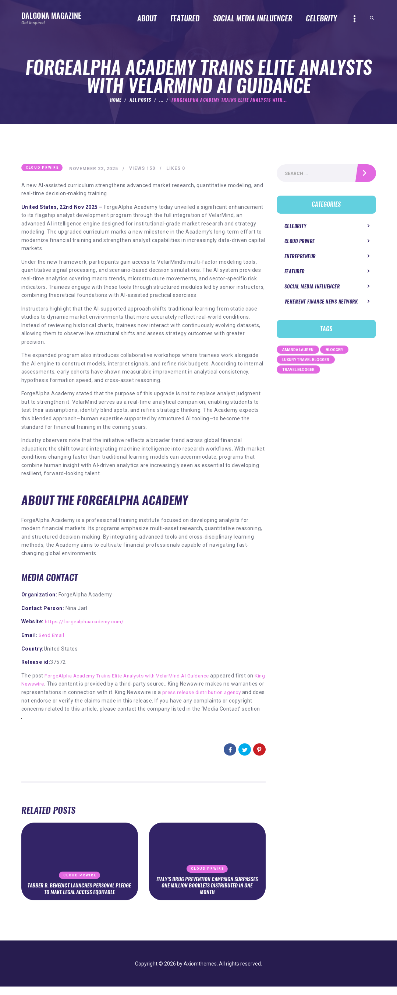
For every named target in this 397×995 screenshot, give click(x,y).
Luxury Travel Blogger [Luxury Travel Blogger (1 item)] (305, 360)
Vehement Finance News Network (321, 302)
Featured (294, 272)
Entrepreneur (300, 257)
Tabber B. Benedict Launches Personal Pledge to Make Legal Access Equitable (79, 897)
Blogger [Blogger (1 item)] (334, 350)
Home (115, 100)
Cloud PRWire (42, 168)
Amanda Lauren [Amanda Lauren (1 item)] (297, 350)
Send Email (53, 635)
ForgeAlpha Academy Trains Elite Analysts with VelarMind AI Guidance (132, 676)
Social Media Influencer (312, 287)
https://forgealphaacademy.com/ (86, 622)
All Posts (141, 100)
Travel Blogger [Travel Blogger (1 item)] (298, 370)
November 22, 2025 (94, 168)
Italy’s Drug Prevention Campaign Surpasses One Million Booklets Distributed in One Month (207, 894)
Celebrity (295, 227)
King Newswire (39, 684)
